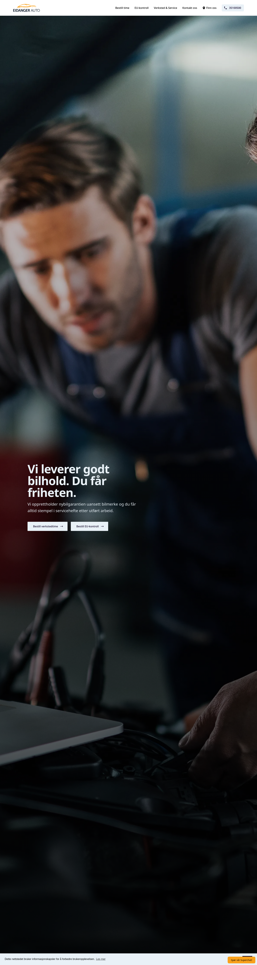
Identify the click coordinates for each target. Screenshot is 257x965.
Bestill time (122, 8)
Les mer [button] (101, 959)
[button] (48, 526)
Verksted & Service (165, 8)
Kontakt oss (189, 8)
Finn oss (209, 8)
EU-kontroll (142, 8)
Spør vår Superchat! (241, 960)
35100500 (232, 8)
